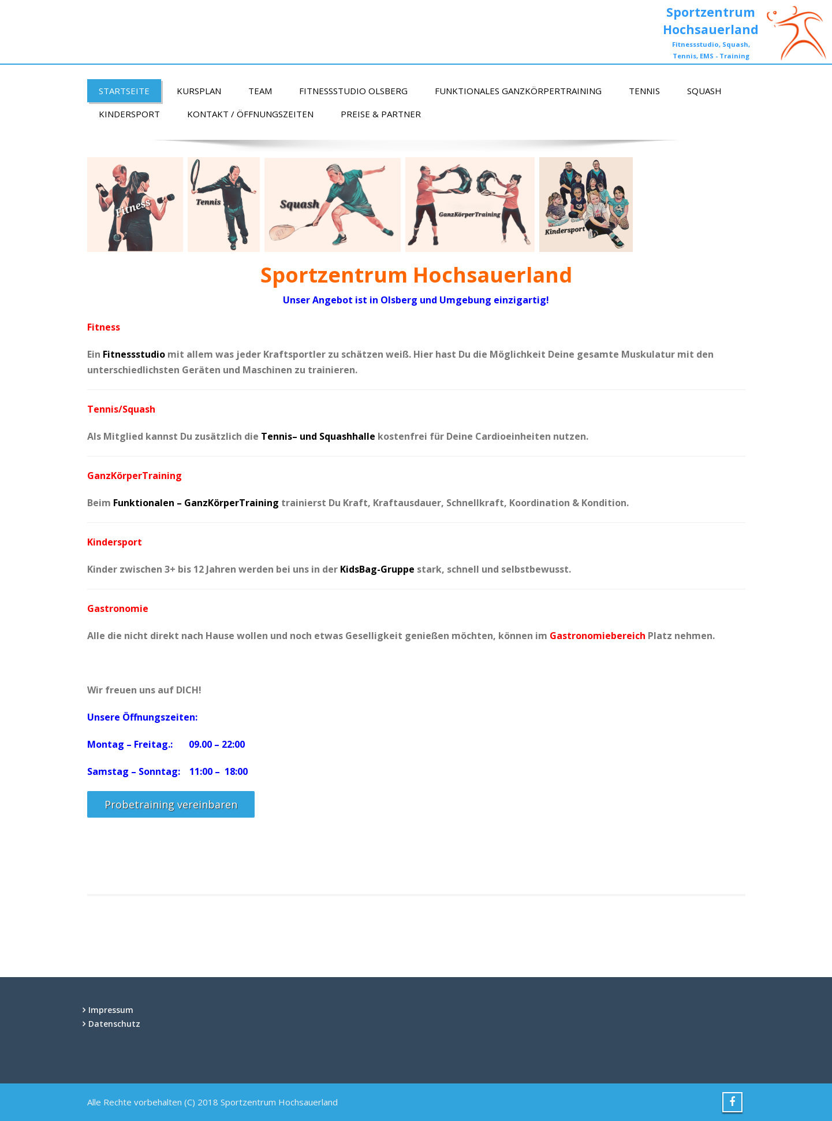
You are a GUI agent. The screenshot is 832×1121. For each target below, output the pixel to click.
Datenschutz (114, 1023)
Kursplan (199, 90)
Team (260, 90)
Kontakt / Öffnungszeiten (250, 114)
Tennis (644, 90)
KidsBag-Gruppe (377, 569)
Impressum (110, 1009)
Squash (704, 90)
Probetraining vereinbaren (171, 804)
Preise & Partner (381, 114)
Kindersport (129, 114)
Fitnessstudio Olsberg (353, 90)
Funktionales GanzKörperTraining (518, 90)
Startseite (124, 90)
